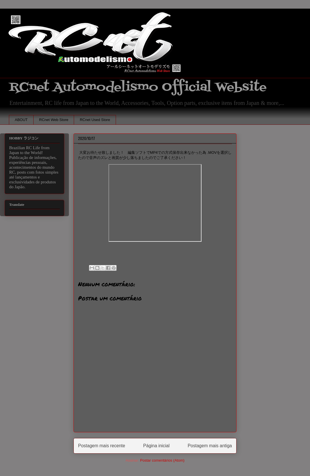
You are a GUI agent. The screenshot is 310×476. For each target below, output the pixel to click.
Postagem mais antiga (210, 445)
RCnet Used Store (95, 120)
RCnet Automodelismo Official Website (138, 87)
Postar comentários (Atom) (162, 460)
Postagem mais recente (101, 445)
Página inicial (156, 445)
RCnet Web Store (53, 120)
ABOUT (21, 120)
